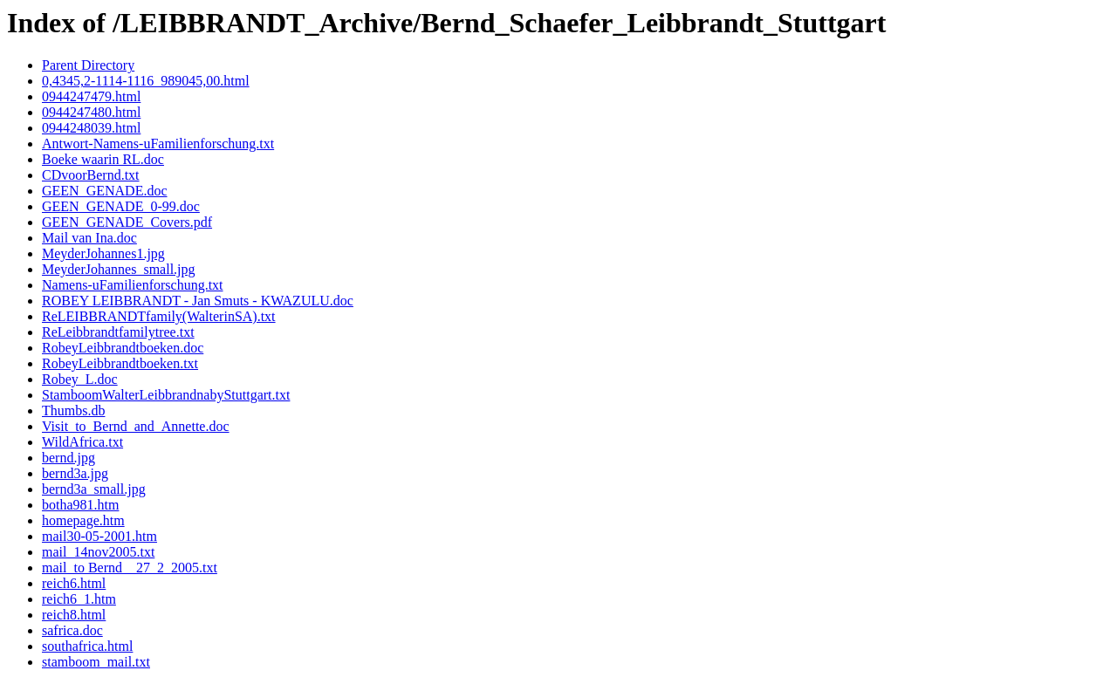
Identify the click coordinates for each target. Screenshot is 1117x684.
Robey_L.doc (80, 379)
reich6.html (74, 583)
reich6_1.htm (79, 599)
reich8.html (74, 614)
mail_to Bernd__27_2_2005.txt (129, 567)
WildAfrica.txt (82, 441)
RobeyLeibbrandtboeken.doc (122, 347)
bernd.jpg (68, 457)
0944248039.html (91, 127)
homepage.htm (83, 520)
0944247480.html (91, 112)
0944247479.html (91, 96)
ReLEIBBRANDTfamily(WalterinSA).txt (159, 316)
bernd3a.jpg (75, 473)
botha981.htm (80, 504)
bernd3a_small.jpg (94, 489)
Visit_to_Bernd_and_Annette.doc (136, 426)
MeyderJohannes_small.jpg (118, 269)
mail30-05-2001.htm (99, 536)
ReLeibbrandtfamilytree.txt (118, 332)
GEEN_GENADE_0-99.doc (121, 206)
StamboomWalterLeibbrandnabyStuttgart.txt (166, 394)
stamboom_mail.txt (96, 661)
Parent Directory (88, 65)
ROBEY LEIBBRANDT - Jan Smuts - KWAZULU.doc (197, 300)
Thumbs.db (73, 410)
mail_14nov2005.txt (98, 551)
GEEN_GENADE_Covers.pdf (127, 222)
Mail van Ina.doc (89, 237)
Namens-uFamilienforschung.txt (132, 284)
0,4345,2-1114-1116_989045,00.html (146, 80)
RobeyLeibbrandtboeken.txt (120, 363)
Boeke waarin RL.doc (103, 159)
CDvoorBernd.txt (91, 175)
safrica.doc (72, 630)
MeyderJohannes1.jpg (103, 253)
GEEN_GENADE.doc (105, 190)
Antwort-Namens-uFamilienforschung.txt (158, 143)
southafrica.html (87, 646)
